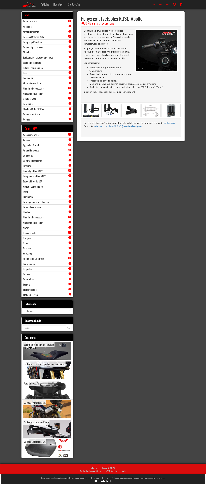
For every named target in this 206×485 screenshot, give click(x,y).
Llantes (26, 212)
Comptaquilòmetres (32, 42)
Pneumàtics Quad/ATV (33, 258)
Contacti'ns (74, 4)
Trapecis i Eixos (30, 295)
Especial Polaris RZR (32, 181)
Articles (45, 4)
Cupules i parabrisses (33, 47)
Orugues (27, 238)
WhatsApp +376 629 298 (108, 126)
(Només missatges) (132, 126)
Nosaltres (58, 4)
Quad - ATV (31, 128)
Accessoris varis (30, 21)
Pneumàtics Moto (31, 114)
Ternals (26, 284)
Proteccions (29, 264)
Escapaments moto (32, 62)
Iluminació (28, 78)
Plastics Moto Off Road (34, 109)
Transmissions (29, 289)
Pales (25, 243)
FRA (160, 4)
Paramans (27, 104)
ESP (167, 4)
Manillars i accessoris (101, 23)
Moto (27, 15)
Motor (26, 228)
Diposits (27, 52)
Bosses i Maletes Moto (33, 37)
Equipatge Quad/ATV (33, 171)
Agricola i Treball (31, 145)
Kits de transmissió (32, 83)
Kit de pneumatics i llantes (36, 202)
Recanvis (27, 119)
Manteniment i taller (33, 93)
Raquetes (27, 269)
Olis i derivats (29, 99)
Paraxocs (27, 253)
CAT (153, 4)
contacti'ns (169, 122)
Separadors (28, 279)
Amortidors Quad (31, 150)
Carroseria (28, 155)
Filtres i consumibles (33, 68)
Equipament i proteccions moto (38, 57)
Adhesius (27, 26)
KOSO (84, 23)
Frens (25, 73)
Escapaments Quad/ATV (34, 176)
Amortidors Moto (31, 32)
